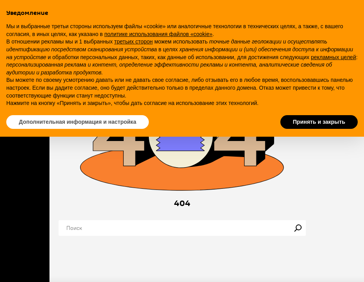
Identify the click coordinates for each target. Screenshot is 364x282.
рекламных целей (333, 57)
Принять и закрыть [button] (319, 122)
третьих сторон (133, 41)
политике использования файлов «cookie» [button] (158, 34)
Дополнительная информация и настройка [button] (77, 122)
